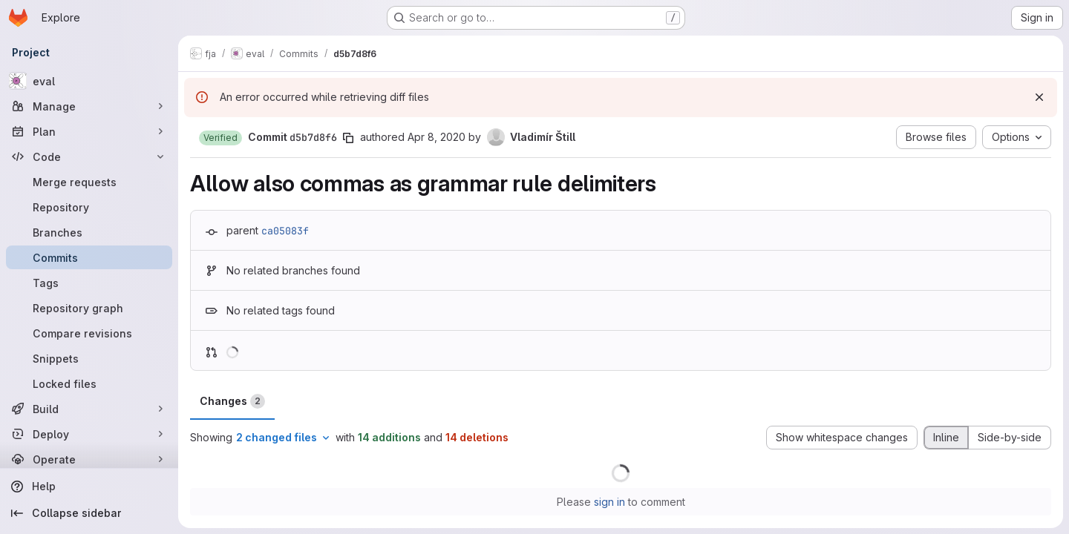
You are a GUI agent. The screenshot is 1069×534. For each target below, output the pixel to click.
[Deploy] (89, 434)
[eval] (89, 81)
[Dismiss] (1039, 97)
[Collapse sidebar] (89, 513)
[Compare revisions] (89, 333)
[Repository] (89, 207)
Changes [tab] (232, 401)
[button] (220, 138)
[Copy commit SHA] (348, 138)
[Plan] (89, 131)
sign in (609, 501)
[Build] (89, 409)
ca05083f (285, 230)
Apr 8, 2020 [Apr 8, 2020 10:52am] (436, 137)
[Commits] (89, 257)
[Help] (89, 486)
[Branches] (89, 232)
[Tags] (89, 282)
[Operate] (89, 459)
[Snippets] (89, 358)
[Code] (89, 156)
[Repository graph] (89, 308)
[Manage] (89, 106)
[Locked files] (89, 383)
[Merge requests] (89, 182)
